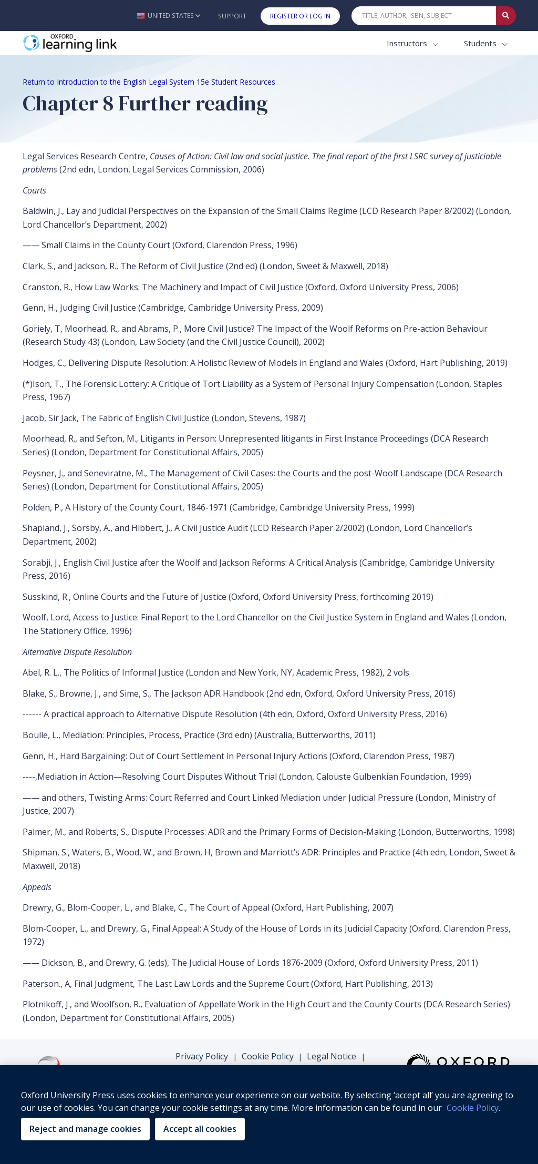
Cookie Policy (268, 1056)
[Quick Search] (423, 15)
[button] (168, 15)
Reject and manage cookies (85, 1129)
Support (232, 16)
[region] (269, 1114)
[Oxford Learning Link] (101, 43)
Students (481, 43)
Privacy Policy (201, 1056)
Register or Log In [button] (300, 16)
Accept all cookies (199, 1129)
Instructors (408, 43)
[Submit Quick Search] (506, 15)
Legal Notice (331, 1056)
